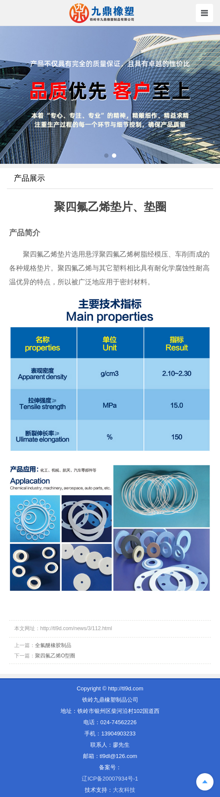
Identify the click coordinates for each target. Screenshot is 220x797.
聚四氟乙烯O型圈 (55, 656)
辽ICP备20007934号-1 (110, 778)
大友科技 (124, 790)
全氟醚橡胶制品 (53, 645)
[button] (106, 155)
